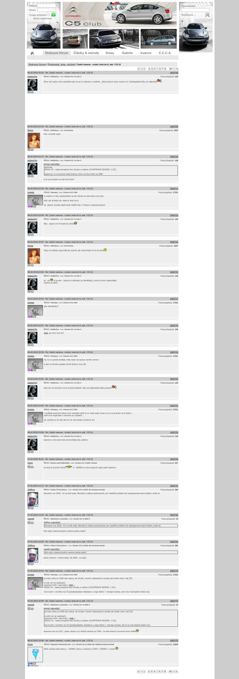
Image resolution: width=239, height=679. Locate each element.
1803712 (174, 215)
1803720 (174, 379)
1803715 (174, 272)
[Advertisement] (103, 108)
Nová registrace (42, 18)
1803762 (174, 542)
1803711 (174, 188)
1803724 (174, 432)
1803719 (174, 352)
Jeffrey (31, 489)
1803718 (174, 325)
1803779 (174, 640)
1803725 (174, 459)
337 (176, 463)
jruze (30, 644)
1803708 (174, 73)
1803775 (174, 601)
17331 (175, 193)
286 (176, 490)
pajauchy (32, 76)
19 (177, 519)
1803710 (174, 156)
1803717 (174, 299)
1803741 (174, 486)
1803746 (174, 515)
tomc (30, 463)
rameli (31, 519)
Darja (30, 130)
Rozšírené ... (188, 14)
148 (176, 77)
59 (171, 69)
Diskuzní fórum (37, 64)
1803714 (174, 242)
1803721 (174, 406)
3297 (176, 130)
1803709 (174, 126)
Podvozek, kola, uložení (61, 64)
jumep (47, 164)
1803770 (174, 571)
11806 (175, 644)
